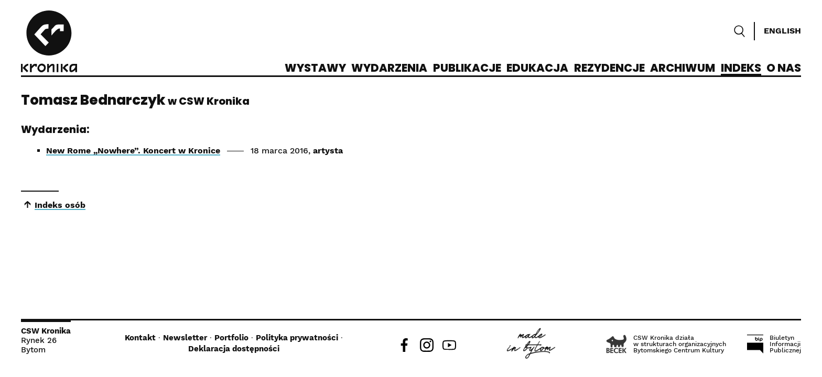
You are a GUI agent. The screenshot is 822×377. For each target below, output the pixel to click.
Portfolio (231, 337)
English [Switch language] (782, 31)
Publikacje (467, 68)
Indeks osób (60, 205)
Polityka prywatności (297, 337)
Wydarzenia (389, 68)
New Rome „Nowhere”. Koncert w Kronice (133, 151)
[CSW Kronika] (49, 42)
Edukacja (537, 68)
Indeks (741, 68)
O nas (783, 68)
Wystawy (315, 68)
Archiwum (682, 68)
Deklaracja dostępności (233, 348)
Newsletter (185, 337)
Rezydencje (609, 68)
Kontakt (140, 337)
